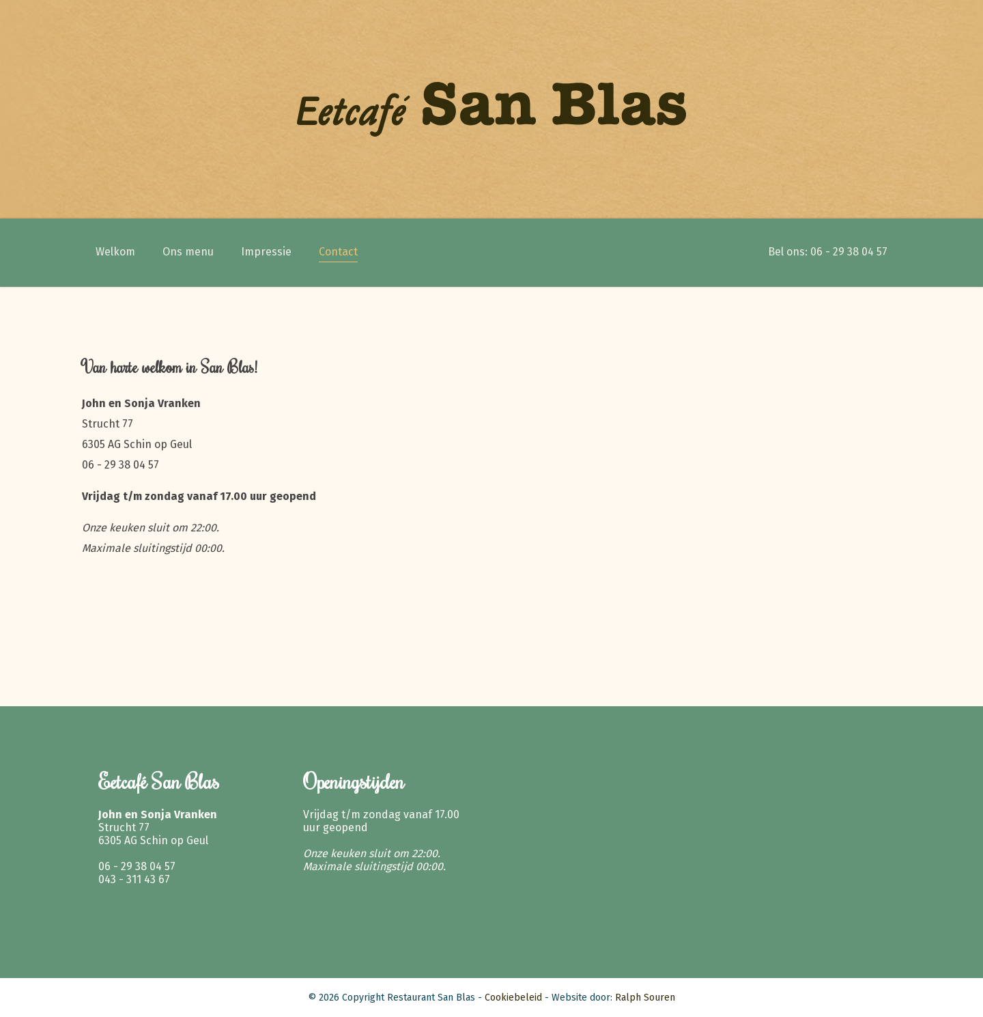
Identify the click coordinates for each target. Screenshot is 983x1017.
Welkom (115, 251)
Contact (338, 251)
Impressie (266, 251)
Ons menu (188, 251)
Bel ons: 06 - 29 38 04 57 (827, 251)
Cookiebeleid (513, 997)
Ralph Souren (645, 997)
